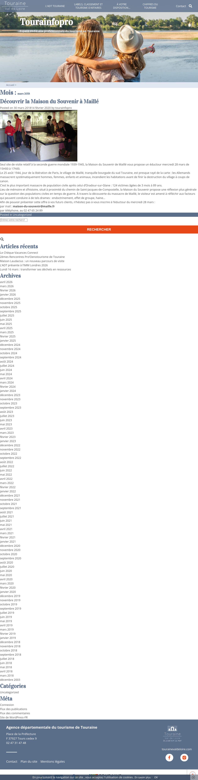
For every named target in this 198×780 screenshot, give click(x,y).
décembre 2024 (10, 344)
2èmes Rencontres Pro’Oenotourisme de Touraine (32, 257)
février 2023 (7, 437)
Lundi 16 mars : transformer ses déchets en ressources (35, 269)
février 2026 (7, 290)
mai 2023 (6, 424)
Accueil (10, 85)
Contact (181, 6)
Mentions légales (53, 761)
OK (156, 777)
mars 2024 (7, 382)
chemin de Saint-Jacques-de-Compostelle (92, 189)
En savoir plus (143, 777)
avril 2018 (6, 671)
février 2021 (7, 537)
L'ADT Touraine (55, 6)
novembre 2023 (10, 399)
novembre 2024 (10, 349)
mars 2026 (7, 286)
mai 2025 (6, 323)
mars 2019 (7, 629)
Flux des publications (13, 709)
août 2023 (6, 411)
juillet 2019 (7, 612)
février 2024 (7, 386)
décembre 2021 (10, 495)
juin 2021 (6, 520)
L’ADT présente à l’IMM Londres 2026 (24, 265)
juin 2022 (6, 470)
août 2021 (6, 512)
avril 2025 (6, 328)
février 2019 (7, 633)
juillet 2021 (7, 516)
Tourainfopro (46, 21)
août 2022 (6, 462)
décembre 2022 (10, 445)
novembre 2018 (10, 646)
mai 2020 (6, 575)
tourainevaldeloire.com (177, 749)
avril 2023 (6, 428)
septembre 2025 (10, 311)
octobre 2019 (8, 604)
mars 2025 (7, 332)
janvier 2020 (8, 591)
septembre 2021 (10, 508)
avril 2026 (6, 282)
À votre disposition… (121, 6)
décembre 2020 (10, 545)
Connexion (7, 704)
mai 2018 (6, 667)
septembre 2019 (10, 608)
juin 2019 (6, 617)
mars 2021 (7, 533)
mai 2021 (6, 524)
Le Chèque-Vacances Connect (19, 252)
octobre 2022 (8, 453)
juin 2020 (6, 571)
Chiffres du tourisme (150, 6)
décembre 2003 (10, 679)
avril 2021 (6, 529)
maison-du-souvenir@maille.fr (34, 206)
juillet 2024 (7, 365)
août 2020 (6, 562)
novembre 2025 (10, 303)
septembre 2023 (10, 407)
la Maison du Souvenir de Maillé (106, 164)
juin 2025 (6, 319)
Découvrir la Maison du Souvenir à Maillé (49, 101)
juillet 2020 (7, 566)
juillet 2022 (7, 466)
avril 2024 (6, 378)
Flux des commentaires (15, 713)
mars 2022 (7, 483)
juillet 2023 (7, 416)
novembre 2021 (10, 499)
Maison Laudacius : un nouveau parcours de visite (32, 261)
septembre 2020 (10, 558)
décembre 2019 (10, 596)
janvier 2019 (8, 638)
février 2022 (7, 487)
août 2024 (6, 361)
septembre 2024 (10, 357)
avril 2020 (6, 579)
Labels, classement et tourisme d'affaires (88, 6)
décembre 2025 (10, 298)
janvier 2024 (8, 390)
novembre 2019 (10, 600)
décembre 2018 (10, 642)
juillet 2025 (7, 315)
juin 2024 (6, 370)
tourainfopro (63, 107)
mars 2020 (7, 583)
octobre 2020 (8, 554)
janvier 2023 (8, 441)
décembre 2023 (10, 395)
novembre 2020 (10, 550)
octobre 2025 (8, 307)
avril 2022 (6, 478)
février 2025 (7, 336)
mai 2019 (6, 621)
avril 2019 (6, 625)
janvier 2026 (8, 294)
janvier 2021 (8, 541)
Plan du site (29, 761)
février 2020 (7, 587)
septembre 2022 (10, 457)
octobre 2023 (8, 403)
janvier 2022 (8, 491)
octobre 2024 (8, 353)
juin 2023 (6, 420)
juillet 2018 (7, 658)
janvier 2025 (8, 340)
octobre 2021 (8, 504)
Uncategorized (22, 214)
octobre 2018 (8, 650)
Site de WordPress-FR (14, 717)
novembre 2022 (10, 449)
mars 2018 (7, 675)
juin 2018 (6, 663)
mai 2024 (6, 374)
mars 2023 (7, 432)
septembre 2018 (10, 654)
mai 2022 (6, 474)
